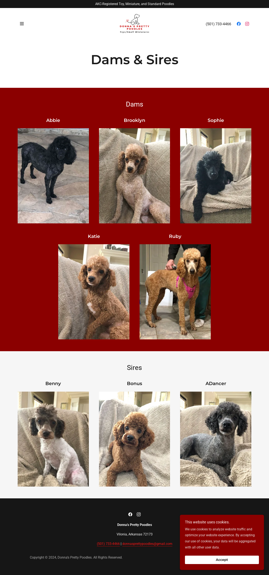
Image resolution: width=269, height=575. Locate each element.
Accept (222, 560)
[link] (134, 24)
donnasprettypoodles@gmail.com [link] (147, 544)
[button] (22, 24)
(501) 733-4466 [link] (218, 24)
